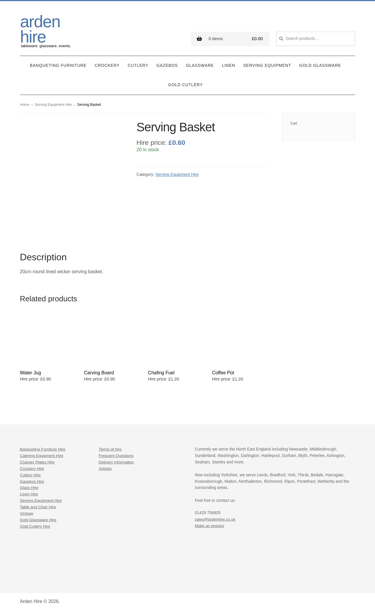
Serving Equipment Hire (53, 103)
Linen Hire (29, 492)
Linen (228, 64)
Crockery (107, 64)
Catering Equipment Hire (42, 454)
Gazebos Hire (32, 480)
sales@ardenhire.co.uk (215, 517)
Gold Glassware (320, 64)
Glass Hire (29, 486)
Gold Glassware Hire (38, 518)
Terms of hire (110, 447)
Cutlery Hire (30, 473)
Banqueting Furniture (58, 64)
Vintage (26, 511)
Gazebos (167, 64)
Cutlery (138, 64)
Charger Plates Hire (37, 460)
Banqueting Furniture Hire (43, 447)
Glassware (200, 64)
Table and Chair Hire (38, 505)
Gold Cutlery (185, 83)
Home (24, 103)
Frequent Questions (116, 454)
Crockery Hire (32, 467)
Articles (105, 467)
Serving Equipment (267, 64)
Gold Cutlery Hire (35, 524)
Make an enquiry (209, 524)
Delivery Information (116, 460)
